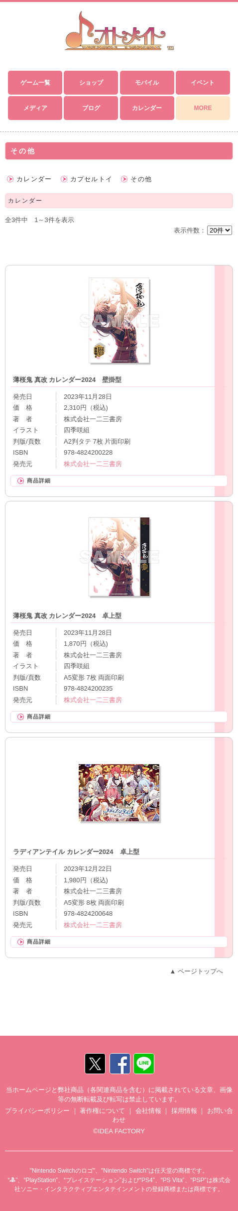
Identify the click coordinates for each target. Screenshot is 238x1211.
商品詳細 (39, 481)
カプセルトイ (91, 179)
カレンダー (34, 179)
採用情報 (184, 1110)
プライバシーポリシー (37, 1110)
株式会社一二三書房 (93, 464)
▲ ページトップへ (196, 971)
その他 (141, 179)
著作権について (102, 1110)
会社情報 (148, 1110)
